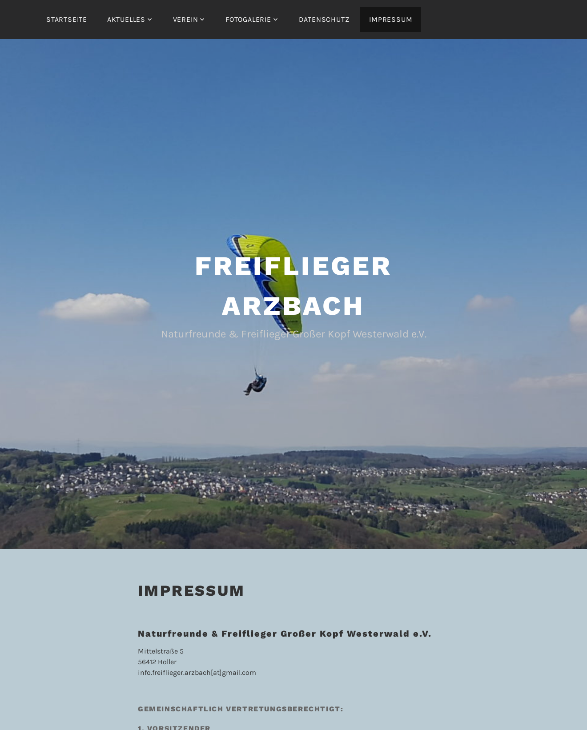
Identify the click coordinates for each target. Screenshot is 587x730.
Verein (185, 19)
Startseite (66, 19)
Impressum (390, 19)
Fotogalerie (248, 19)
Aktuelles (126, 19)
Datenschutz (324, 19)
